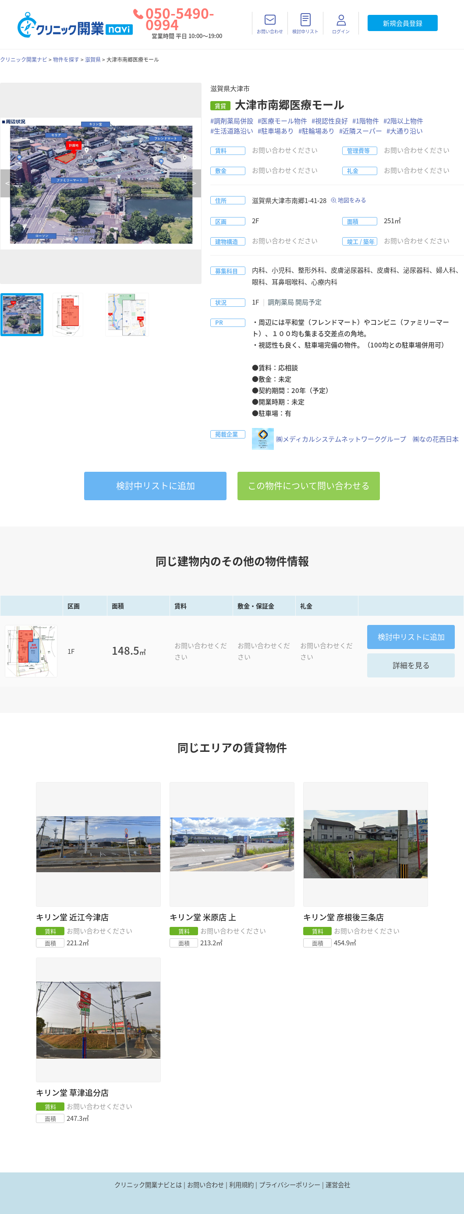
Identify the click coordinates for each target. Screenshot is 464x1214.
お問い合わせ (205, 1184)
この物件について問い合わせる (309, 485)
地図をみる (352, 200)
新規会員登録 (402, 23)
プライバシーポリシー (289, 1184)
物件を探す (66, 59)
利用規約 (241, 1184)
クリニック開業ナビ (23, 59)
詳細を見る (411, 665)
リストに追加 (155, 485)
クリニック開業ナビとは (148, 1184)
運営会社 (338, 1184)
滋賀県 (93, 59)
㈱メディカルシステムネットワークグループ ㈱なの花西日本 (355, 439)
